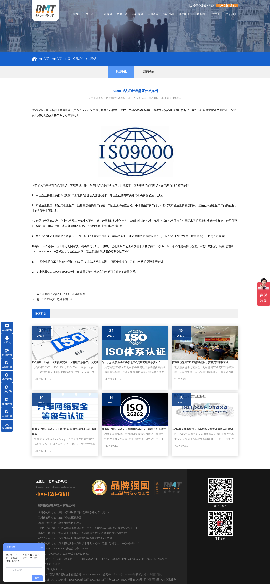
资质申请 (122, 14)
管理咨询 (153, 14)
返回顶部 (7, 428)
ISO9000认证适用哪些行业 (57, 299)
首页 (75, 14)
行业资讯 (91, 58)
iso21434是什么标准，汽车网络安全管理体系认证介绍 (202, 429)
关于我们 (91, 14)
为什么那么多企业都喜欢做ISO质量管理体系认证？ (131, 362)
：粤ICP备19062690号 (123, 574)
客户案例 (184, 14)
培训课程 (168, 14)
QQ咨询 (7, 342)
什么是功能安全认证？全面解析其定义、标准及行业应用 (134, 429)
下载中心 (215, 14)
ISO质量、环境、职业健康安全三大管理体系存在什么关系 (65, 362)
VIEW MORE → (42, 379)
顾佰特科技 (155, 574)
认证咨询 (106, 14)
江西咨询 (7, 404)
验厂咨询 (137, 14)
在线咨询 (7, 330)
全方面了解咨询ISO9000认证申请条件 (63, 294)
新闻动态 (148, 71)
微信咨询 (7, 355)
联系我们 (230, 14)
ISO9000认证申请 (41, 110)
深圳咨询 (7, 367)
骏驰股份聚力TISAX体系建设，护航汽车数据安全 (200, 362)
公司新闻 (199, 14)
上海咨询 (7, 391)
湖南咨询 (7, 416)
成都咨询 (7, 379)
